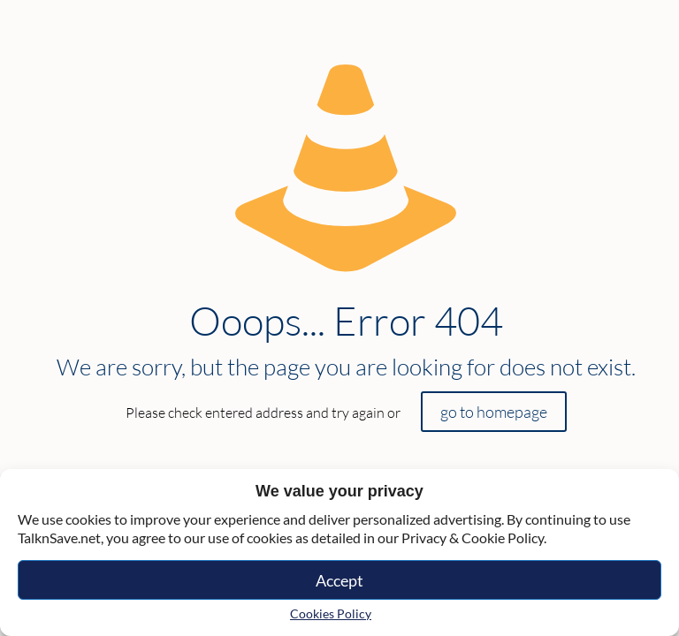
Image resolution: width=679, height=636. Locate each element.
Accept (339, 580)
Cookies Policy (330, 613)
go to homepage (493, 411)
